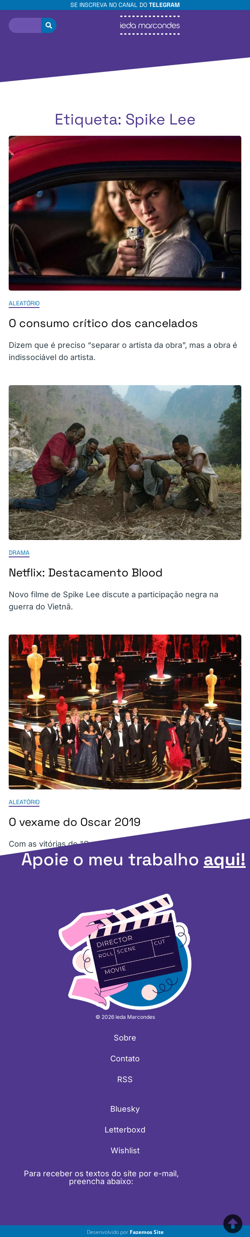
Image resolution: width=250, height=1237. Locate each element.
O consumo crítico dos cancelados (103, 323)
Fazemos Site (147, 1232)
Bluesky (125, 1108)
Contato (125, 1058)
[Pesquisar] (48, 25)
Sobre (125, 1037)
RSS (125, 1079)
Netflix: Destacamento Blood (86, 572)
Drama (19, 552)
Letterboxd (125, 1129)
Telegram (164, 5)
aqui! (225, 859)
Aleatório (24, 303)
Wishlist (125, 1150)
